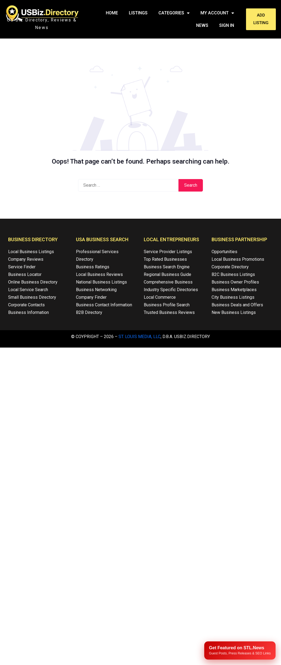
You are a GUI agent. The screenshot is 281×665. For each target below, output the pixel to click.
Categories (174, 13)
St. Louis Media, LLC (140, 336)
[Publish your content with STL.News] (240, 650)
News (202, 25)
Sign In (226, 25)
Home (112, 12)
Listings (138, 12)
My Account (217, 13)
